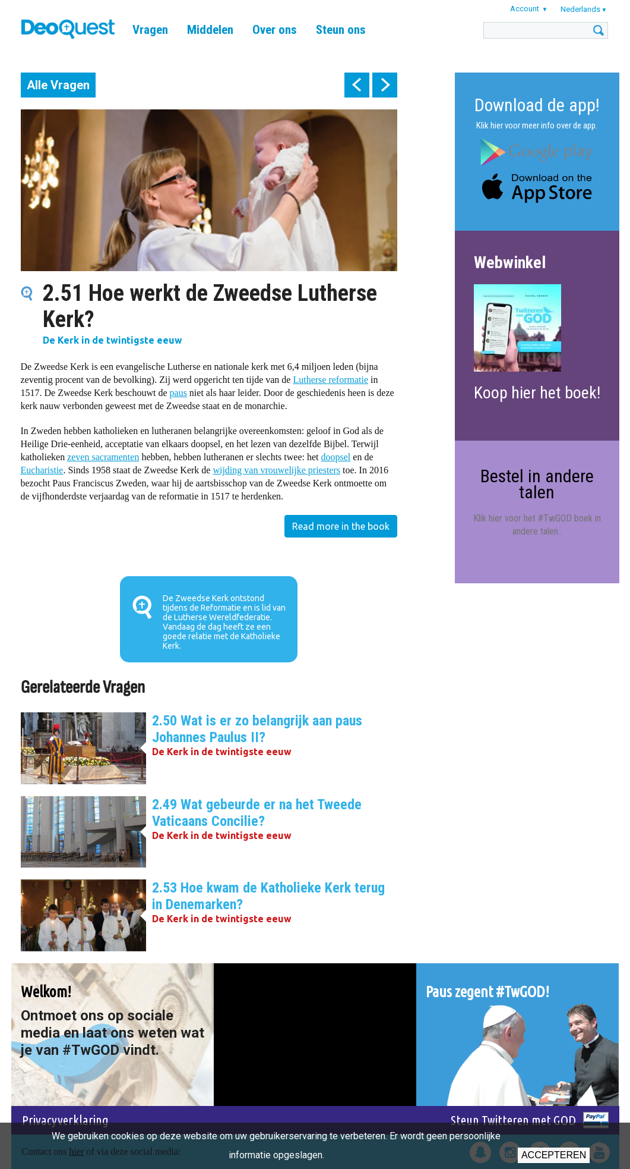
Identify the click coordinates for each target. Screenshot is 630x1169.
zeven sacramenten (103, 457)
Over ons (274, 30)
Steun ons (341, 30)
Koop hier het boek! (537, 393)
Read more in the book (341, 526)
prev (356, 85)
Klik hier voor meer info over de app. (536, 125)
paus (178, 393)
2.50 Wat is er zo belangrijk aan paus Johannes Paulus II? (257, 729)
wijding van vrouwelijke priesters (276, 470)
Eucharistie (42, 470)
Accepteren (553, 1155)
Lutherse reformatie (330, 380)
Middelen (210, 30)
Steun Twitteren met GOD (513, 1120)
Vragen (150, 30)
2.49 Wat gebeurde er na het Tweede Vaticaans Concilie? (257, 812)
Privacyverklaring (65, 1120)
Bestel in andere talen (537, 484)
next (384, 85)
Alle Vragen (58, 85)
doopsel (336, 457)
